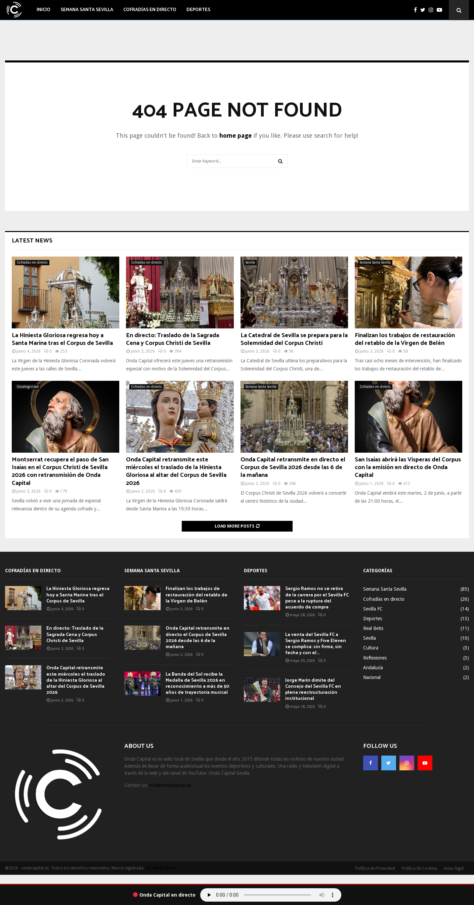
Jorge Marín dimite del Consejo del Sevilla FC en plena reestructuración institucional (313, 690)
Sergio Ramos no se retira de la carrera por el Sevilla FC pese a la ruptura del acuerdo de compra (317, 598)
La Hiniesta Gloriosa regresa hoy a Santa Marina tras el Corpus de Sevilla (62, 339)
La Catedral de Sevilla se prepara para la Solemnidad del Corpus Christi (294, 339)
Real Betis (373, 628)
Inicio (43, 10)
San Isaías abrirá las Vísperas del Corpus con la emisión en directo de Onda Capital (408, 468)
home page (235, 135)
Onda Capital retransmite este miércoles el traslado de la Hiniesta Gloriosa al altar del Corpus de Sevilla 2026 (176, 471)
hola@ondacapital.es (170, 785)
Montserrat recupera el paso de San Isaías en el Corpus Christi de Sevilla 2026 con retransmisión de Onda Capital (60, 471)
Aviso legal (454, 868)
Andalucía (373, 667)
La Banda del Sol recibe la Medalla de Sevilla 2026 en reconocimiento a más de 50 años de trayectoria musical (197, 684)
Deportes (198, 10)
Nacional (372, 677)
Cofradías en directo (149, 10)
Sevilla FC (373, 609)
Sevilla (250, 262)
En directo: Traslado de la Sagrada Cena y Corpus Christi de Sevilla (172, 339)
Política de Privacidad (375, 868)
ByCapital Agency (161, 868)
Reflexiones (375, 658)
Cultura (370, 647)
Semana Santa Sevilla (86, 10)
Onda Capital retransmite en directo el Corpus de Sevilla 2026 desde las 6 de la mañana (293, 468)
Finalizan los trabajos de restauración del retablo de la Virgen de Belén (405, 339)
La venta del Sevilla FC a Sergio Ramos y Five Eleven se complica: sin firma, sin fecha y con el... (315, 644)
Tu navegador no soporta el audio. (270, 895)
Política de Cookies (419, 868)
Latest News (32, 241)
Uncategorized (28, 387)
